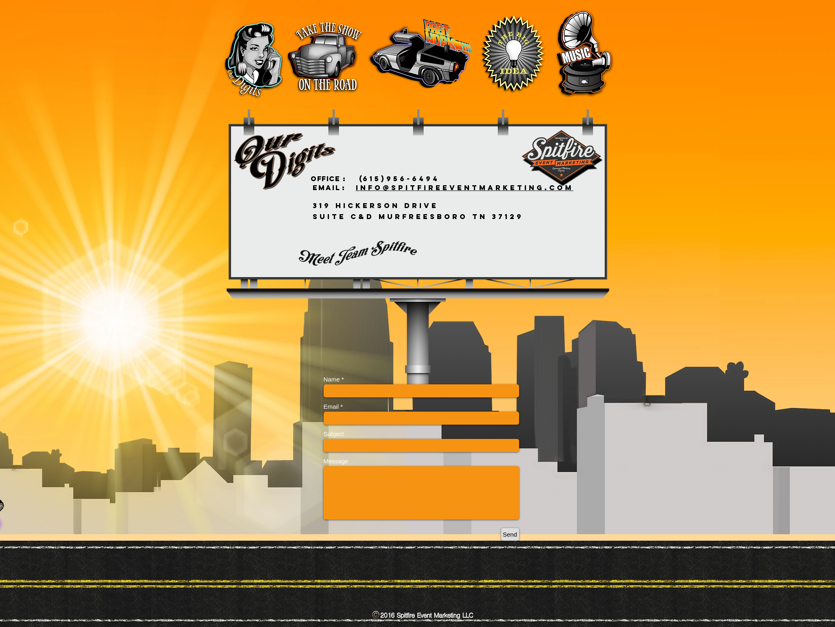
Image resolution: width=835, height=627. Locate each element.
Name (332, 379)
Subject (334, 434)
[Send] (510, 534)
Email (331, 406)
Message (336, 461)
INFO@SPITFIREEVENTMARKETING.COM (465, 187)
